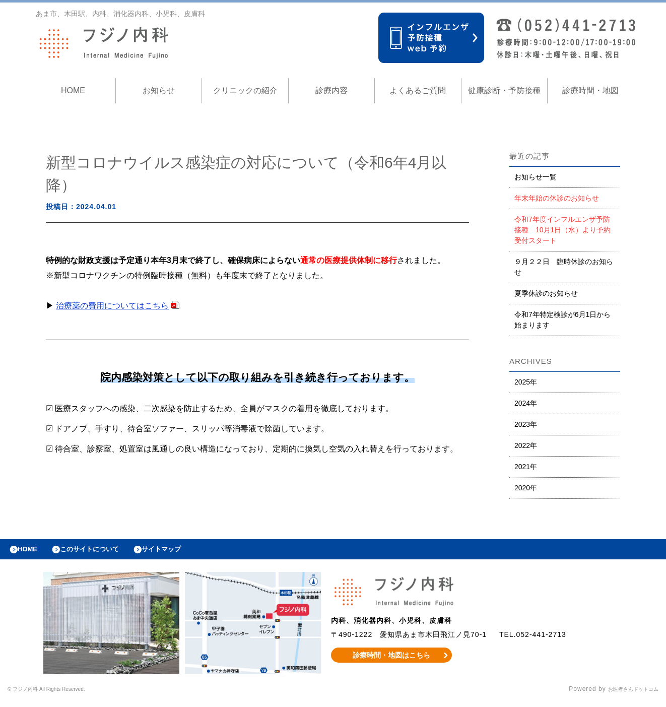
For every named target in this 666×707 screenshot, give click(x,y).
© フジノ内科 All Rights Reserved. (61, 694)
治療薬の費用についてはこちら (112, 305)
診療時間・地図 (590, 90)
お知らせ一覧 (535, 177)
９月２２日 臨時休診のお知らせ (563, 267)
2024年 (525, 403)
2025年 (525, 382)
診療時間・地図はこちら (391, 660)
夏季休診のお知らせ (546, 293)
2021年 (525, 467)
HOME (73, 90)
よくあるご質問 (417, 90)
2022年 (525, 445)
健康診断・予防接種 (504, 90)
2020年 (525, 488)
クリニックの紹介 (245, 90)
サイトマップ (184, 552)
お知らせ (159, 90)
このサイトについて (103, 552)
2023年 (525, 424)
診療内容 (331, 90)
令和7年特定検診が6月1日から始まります (562, 319)
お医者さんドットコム (625, 694)
